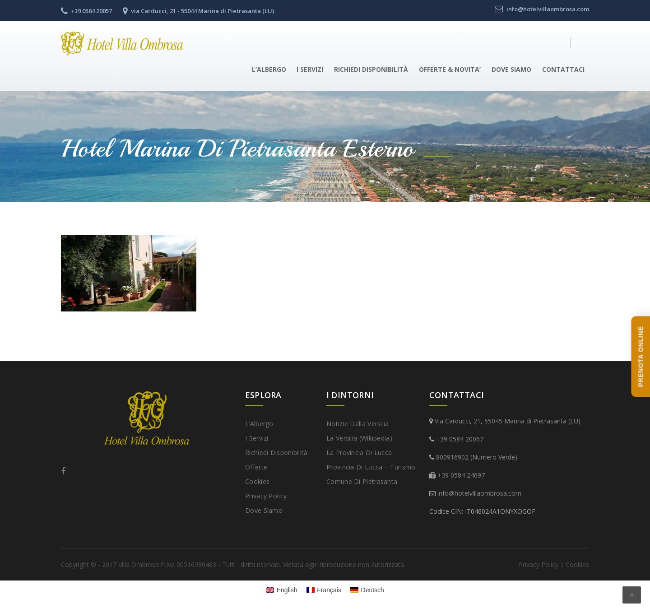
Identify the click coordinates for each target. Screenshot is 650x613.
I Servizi (310, 69)
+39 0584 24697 (461, 475)
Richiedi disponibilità (371, 69)
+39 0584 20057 (459, 439)
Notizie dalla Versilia (357, 423)
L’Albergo (269, 69)
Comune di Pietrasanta (361, 481)
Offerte (256, 467)
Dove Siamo (511, 69)
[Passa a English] (281, 590)
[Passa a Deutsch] (367, 590)
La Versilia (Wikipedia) (359, 438)
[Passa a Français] (324, 590)
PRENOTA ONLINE (640, 356)
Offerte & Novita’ (450, 69)
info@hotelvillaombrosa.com (479, 493)
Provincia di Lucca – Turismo (370, 467)
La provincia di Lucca (359, 452)
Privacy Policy (266, 496)
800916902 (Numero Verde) (476, 457)
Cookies (257, 481)
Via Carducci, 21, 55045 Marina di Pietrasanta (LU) (507, 421)
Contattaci (563, 69)
